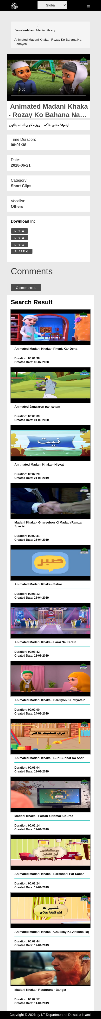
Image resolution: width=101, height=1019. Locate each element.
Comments (26, 288)
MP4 (19, 231)
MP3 (19, 237)
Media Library (45, 30)
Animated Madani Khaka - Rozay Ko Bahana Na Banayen (47, 42)
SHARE (21, 251)
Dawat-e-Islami (24, 30)
